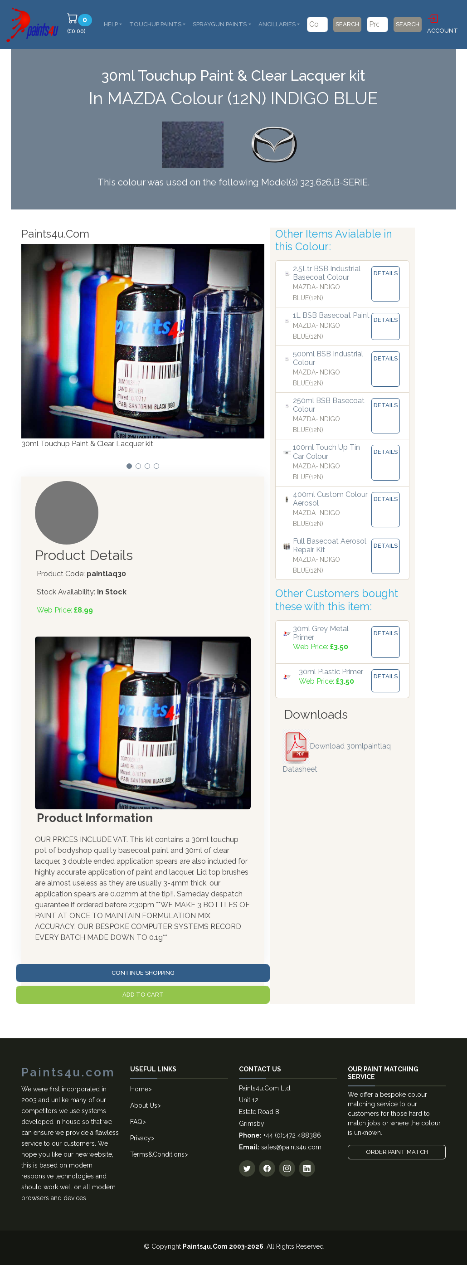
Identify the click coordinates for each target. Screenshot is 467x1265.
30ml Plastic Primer (331, 671)
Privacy (140, 1138)
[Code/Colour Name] (317, 24)
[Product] (377, 24)
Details (386, 273)
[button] (129, 466)
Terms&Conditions (157, 1154)
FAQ (136, 1121)
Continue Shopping (143, 972)
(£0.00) (81, 23)
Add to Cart (143, 994)
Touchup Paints (155, 24)
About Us (143, 1105)
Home (139, 1089)
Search (347, 24)
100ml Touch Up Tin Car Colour (326, 451)
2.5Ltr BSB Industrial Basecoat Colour (326, 273)
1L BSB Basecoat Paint (331, 315)
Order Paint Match (397, 1151)
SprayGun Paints (220, 24)
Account (442, 23)
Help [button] (111, 24)
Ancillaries (277, 24)
